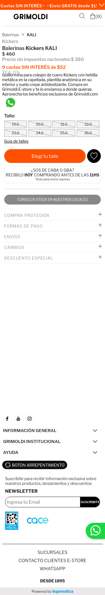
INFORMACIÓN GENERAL (30, 430)
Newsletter (21, 491)
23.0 (15, 133)
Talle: (9, 116)
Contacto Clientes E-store (52, 560)
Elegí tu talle (45, 156)
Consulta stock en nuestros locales (52, 199)
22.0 (88, 124)
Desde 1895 (52, 580)
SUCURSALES (52, 552)
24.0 (39, 133)
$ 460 (8, 54)
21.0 (63, 124)
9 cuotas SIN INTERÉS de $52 (34, 67)
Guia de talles (16, 141)
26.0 (88, 133)
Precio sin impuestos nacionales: (36, 59)
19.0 (15, 124)
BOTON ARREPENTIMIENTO (38, 465)
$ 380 (77, 59)
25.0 (63, 133)
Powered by (52, 591)
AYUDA (10, 452)
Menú (7, 16)
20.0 (39, 124)
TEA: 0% (11, 72)
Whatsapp (52, 568)
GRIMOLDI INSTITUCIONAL (31, 441)
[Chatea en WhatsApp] (10, 102)
